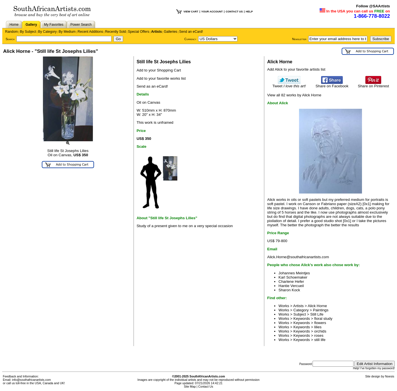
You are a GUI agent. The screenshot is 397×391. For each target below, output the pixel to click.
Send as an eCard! (152, 86)
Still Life (317, 314)
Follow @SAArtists (373, 6)
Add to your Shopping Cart (159, 70)
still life (320, 340)
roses (319, 335)
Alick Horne (317, 306)
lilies (318, 327)
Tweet (289, 84)
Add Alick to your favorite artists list (296, 69)
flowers (320, 323)
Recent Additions (90, 32)
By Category (47, 32)
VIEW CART (191, 11)
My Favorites (54, 25)
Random (11, 32)
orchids (320, 331)
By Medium (67, 32)
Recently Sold (115, 32)
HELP (249, 11)
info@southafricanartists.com (31, 379)
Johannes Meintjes (294, 273)
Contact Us (205, 386)
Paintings (320, 310)
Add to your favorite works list (161, 78)
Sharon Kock (289, 290)
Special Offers (138, 32)
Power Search (80, 25)
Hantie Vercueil (291, 286)
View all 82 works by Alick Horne (294, 95)
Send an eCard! (191, 32)
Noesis (389, 376)
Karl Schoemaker (292, 277)
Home (14, 25)
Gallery (31, 25)
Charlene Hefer (291, 281)
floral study (323, 318)
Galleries (170, 32)
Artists (156, 32)
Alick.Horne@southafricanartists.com (298, 257)
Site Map (190, 386)
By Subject (28, 32)
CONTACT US (234, 11)
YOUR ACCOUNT (212, 11)
